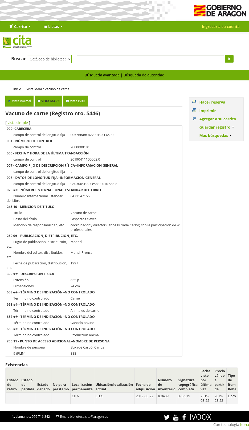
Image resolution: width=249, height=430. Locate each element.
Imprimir (207, 110)
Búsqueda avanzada (102, 74)
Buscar (18, 58)
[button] (20, 26)
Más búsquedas (215, 135)
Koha (244, 424)
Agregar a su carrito (217, 118)
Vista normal (21, 101)
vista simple (17, 122)
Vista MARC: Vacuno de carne (47, 89)
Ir (229, 59)
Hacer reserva (212, 102)
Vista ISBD (77, 101)
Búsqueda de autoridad (144, 74)
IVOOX (200, 417)
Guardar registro (216, 127)
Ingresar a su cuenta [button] (221, 26)
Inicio (17, 89)
